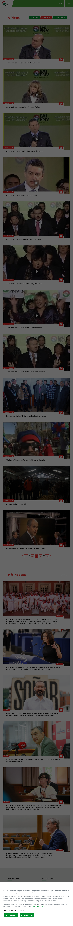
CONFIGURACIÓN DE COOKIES (13, 910)
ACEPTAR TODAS (11, 915)
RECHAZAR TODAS (27, 915)
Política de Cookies (38, 906)
